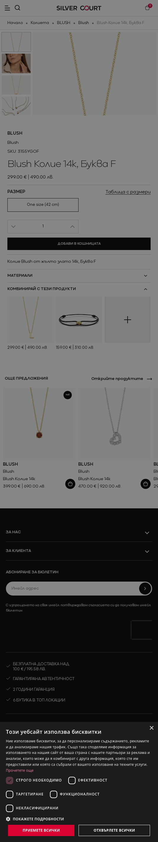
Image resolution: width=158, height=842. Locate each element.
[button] (79, 818)
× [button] (151, 728)
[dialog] (79, 782)
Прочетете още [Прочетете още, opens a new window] (20, 770)
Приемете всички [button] (41, 830)
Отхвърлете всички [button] (114, 830)
